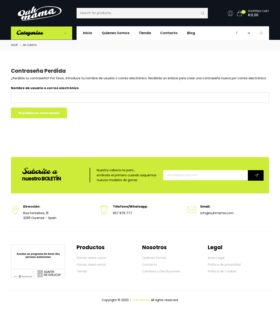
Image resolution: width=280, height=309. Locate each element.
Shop (14, 45)
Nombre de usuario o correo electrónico (45, 88)
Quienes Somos (116, 32)
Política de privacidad (224, 264)
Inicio (87, 32)
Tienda (145, 32)
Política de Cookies (222, 271)
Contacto (169, 32)
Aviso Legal (216, 258)
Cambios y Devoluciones (161, 271)
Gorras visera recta (91, 264)
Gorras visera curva (91, 258)
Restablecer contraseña (39, 113)
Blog (191, 32)
